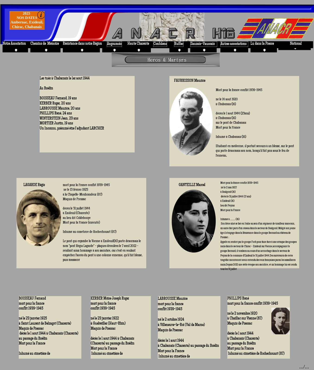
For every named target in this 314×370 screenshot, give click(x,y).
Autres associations (234, 43)
